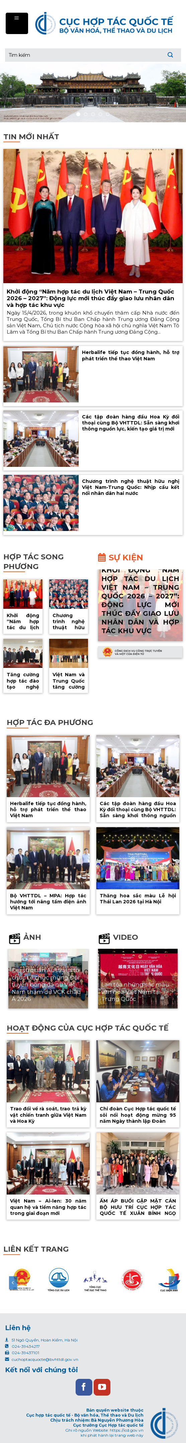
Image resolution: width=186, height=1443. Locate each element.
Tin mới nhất (31, 136)
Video (125, 937)
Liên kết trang (36, 1249)
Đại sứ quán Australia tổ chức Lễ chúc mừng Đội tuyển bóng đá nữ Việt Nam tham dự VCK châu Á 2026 (46, 984)
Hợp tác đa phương (50, 722)
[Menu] (17, 23)
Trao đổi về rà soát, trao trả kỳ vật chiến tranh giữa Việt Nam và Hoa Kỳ (48, 1115)
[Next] (173, 1282)
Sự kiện (126, 557)
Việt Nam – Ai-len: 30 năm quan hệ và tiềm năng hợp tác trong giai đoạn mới (48, 1207)
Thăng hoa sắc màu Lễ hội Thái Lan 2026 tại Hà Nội (138, 899)
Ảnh (32, 937)
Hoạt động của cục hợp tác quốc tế (88, 1028)
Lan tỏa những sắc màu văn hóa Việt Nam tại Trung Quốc (135, 991)
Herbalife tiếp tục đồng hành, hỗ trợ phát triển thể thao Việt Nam (130, 355)
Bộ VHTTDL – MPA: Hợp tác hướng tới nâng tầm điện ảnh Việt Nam (48, 902)
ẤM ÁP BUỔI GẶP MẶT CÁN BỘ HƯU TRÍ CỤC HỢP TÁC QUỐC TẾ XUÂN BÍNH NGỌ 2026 (138, 1210)
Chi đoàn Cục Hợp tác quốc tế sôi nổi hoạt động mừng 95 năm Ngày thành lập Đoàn (138, 1115)
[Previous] (13, 1282)
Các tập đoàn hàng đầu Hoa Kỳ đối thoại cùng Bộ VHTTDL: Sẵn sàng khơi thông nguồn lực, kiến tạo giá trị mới (130, 423)
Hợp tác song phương (33, 561)
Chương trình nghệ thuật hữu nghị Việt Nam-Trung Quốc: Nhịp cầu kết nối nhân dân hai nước (130, 487)
